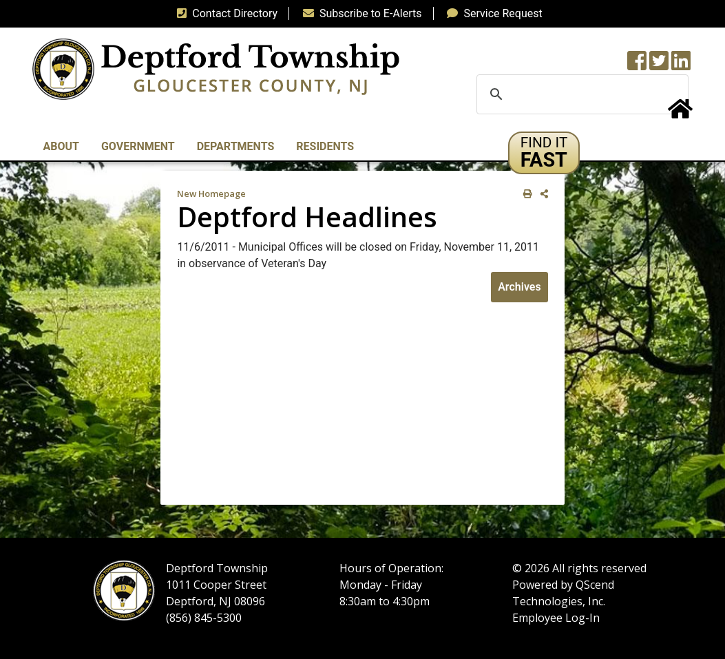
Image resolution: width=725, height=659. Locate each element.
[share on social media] (541, 194)
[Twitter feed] (659, 65)
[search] (580, 94)
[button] (544, 153)
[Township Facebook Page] (637, 65)
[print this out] (525, 194)
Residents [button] (325, 146)
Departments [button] (236, 146)
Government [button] (138, 146)
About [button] (61, 146)
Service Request (491, 13)
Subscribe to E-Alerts (359, 13)
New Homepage (211, 193)
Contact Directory (224, 13)
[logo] (215, 68)
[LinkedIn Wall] (681, 65)
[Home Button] (680, 113)
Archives (519, 286)
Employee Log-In (556, 617)
